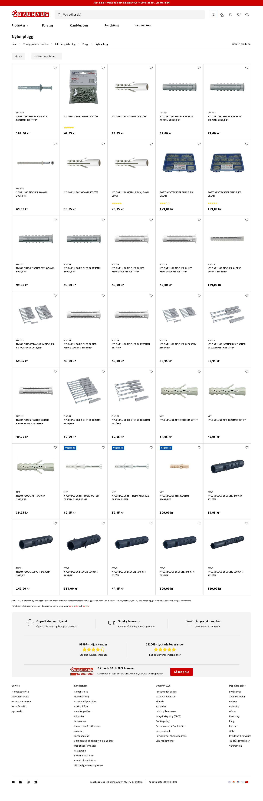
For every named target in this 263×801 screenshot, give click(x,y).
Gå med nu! (181, 672)
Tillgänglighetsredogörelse (88, 765)
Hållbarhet (161, 706)
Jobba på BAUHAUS (166, 711)
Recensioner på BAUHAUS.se (171, 726)
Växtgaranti (80, 750)
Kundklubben (79, 25)
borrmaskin (74, 606)
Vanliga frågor (81, 706)
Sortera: (46, 56)
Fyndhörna (112, 25)
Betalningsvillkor (82, 711)
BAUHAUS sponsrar (166, 696)
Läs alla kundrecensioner (93, 654)
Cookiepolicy (163, 721)
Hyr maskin (17, 711)
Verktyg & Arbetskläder (36, 44)
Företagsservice (20, 696)
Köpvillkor (79, 716)
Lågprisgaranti (81, 735)
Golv (231, 731)
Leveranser (80, 721)
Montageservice (20, 691)
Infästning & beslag (65, 44)
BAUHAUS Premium (21, 701)
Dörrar (232, 711)
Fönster (233, 726)
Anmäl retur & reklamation (87, 726)
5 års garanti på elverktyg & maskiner (93, 740)
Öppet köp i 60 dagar (85, 745)
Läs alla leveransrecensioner (164, 654)
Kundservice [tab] (80, 685)
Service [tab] (16, 685)
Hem (14, 44)
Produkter (18, 25)
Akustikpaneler (237, 696)
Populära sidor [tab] (237, 685)
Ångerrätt (79, 731)
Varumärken (143, 25)
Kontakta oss (81, 691)
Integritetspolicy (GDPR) (168, 716)
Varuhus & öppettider (85, 701)
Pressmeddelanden (166, 691)
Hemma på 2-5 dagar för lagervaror (136, 626)
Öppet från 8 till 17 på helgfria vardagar (56, 626)
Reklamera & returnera (208, 626)
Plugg (85, 44)
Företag (47, 25)
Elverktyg (234, 716)
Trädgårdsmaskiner (239, 740)
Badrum (233, 701)
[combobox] (130, 14)
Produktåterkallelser (85, 760)
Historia (160, 701)
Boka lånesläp (19, 706)
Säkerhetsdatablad (84, 755)
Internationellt (163, 731)
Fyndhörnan (235, 691)
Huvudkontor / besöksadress (171, 735)
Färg (231, 721)
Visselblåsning (81, 696)
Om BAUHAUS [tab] (163, 685)
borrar (85, 606)
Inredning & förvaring (240, 735)
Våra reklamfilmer (165, 740)
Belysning (234, 706)
